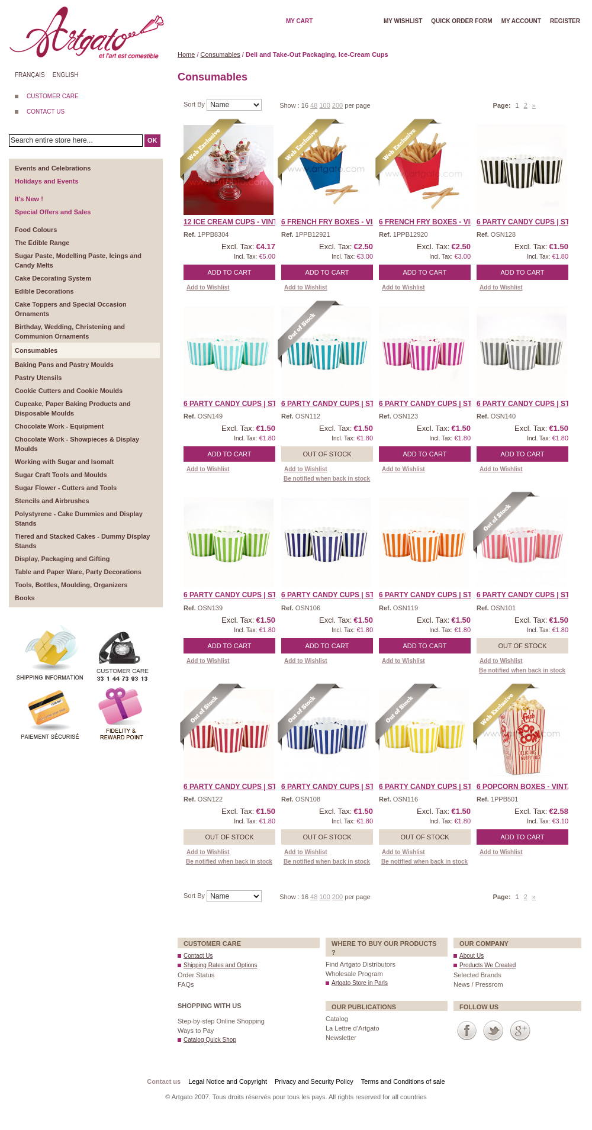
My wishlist (403, 21)
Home (186, 54)
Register (565, 21)
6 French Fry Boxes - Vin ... (333, 222)
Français (30, 75)
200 (337, 105)
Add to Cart (230, 272)
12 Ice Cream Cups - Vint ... (234, 222)
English (66, 75)
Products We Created (487, 965)
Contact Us (198, 955)
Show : (290, 105)
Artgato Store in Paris (360, 983)
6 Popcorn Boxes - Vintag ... (531, 787)
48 (313, 105)
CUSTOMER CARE (53, 96)
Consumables (220, 54)
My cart (299, 21)
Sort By (195, 104)
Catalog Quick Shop (210, 1039)
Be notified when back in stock (327, 478)
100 (324, 105)
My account (521, 21)
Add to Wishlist (208, 287)
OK (152, 140)
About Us (471, 955)
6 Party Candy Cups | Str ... (530, 222)
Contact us (164, 1081)
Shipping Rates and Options (221, 965)
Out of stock (327, 454)
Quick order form (461, 21)
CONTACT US (46, 111)
